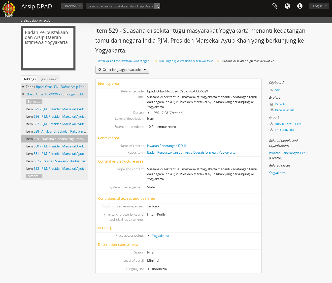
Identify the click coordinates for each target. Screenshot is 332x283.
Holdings (29, 79)
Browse (70, 6)
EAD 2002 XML (282, 130)
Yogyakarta (160, 235)
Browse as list (282, 110)
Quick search (49, 79)
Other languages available (124, 69)
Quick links (300, 6)
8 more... (34, 101)
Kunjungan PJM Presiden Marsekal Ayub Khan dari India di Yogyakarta (188, 61)
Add (277, 90)
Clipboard (275, 6)
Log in (317, 6)
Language (287, 6)
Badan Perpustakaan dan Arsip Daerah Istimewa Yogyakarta (191, 152)
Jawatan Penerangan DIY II (166, 145)
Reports (278, 104)
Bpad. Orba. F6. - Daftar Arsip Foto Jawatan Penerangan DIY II (80, 87)
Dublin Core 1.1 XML (286, 124)
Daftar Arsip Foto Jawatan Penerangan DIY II (126, 61)
